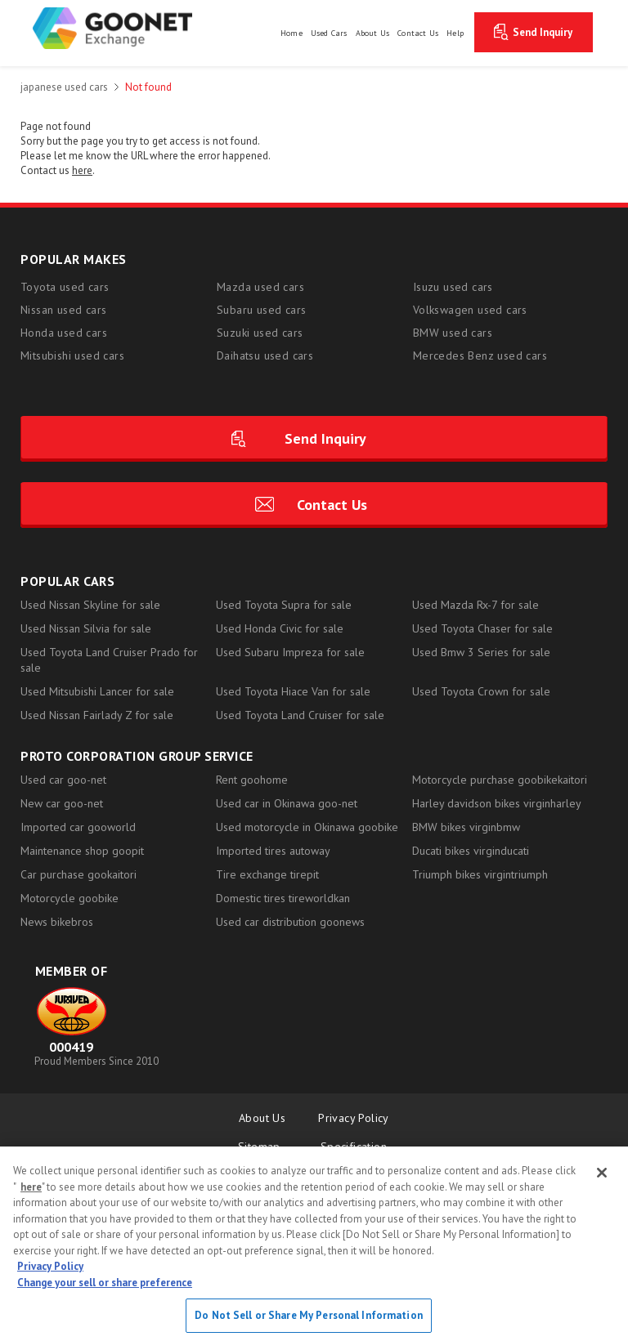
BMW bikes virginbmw (466, 827)
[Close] (602, 1173)
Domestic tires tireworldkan (283, 898)
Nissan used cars (63, 309)
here (31, 1187)
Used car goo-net (63, 779)
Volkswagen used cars (470, 309)
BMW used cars (452, 332)
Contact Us (332, 504)
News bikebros (56, 921)
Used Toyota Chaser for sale (482, 628)
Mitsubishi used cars (72, 355)
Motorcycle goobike (69, 898)
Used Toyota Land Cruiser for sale (300, 715)
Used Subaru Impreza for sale (290, 652)
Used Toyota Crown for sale (481, 691)
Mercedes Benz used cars (480, 355)
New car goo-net (61, 803)
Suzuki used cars (260, 332)
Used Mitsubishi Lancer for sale (97, 691)
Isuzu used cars (453, 286)
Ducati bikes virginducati (470, 850)
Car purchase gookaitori (78, 874)
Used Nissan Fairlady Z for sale (96, 715)
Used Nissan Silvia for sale (85, 628)
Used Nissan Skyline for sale (90, 604)
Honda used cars (63, 332)
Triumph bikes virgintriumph (480, 874)
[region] (314, 1244)
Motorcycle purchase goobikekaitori (499, 779)
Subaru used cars (261, 309)
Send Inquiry (542, 32)
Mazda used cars (260, 286)
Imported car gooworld (78, 827)
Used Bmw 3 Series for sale (481, 652)
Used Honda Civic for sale (279, 628)
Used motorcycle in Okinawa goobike (307, 827)
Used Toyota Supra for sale (284, 604)
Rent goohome (252, 779)
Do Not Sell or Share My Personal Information (309, 1315)
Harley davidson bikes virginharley (496, 803)
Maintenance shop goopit (82, 850)
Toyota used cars (64, 286)
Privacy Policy (353, 1118)
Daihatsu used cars (265, 355)
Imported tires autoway (273, 850)
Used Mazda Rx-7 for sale (475, 604)
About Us (262, 1118)
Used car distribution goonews (290, 921)
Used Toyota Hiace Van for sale (293, 691)
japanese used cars (64, 87)
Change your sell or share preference (104, 1283)
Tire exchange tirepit (267, 874)
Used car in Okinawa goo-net (286, 803)
